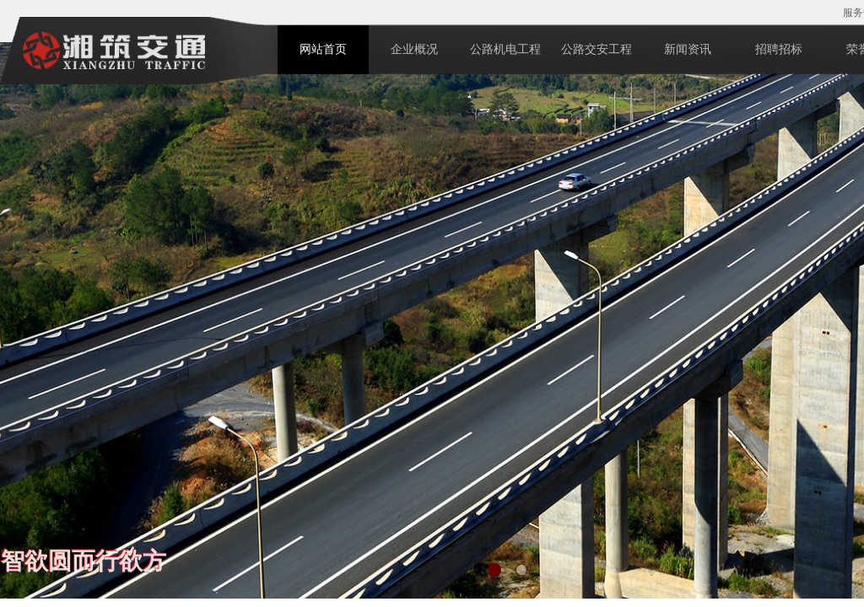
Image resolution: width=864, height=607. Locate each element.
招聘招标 (778, 49)
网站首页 (323, 49)
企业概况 (414, 49)
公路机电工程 (505, 49)
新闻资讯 (687, 49)
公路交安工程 (596, 49)
